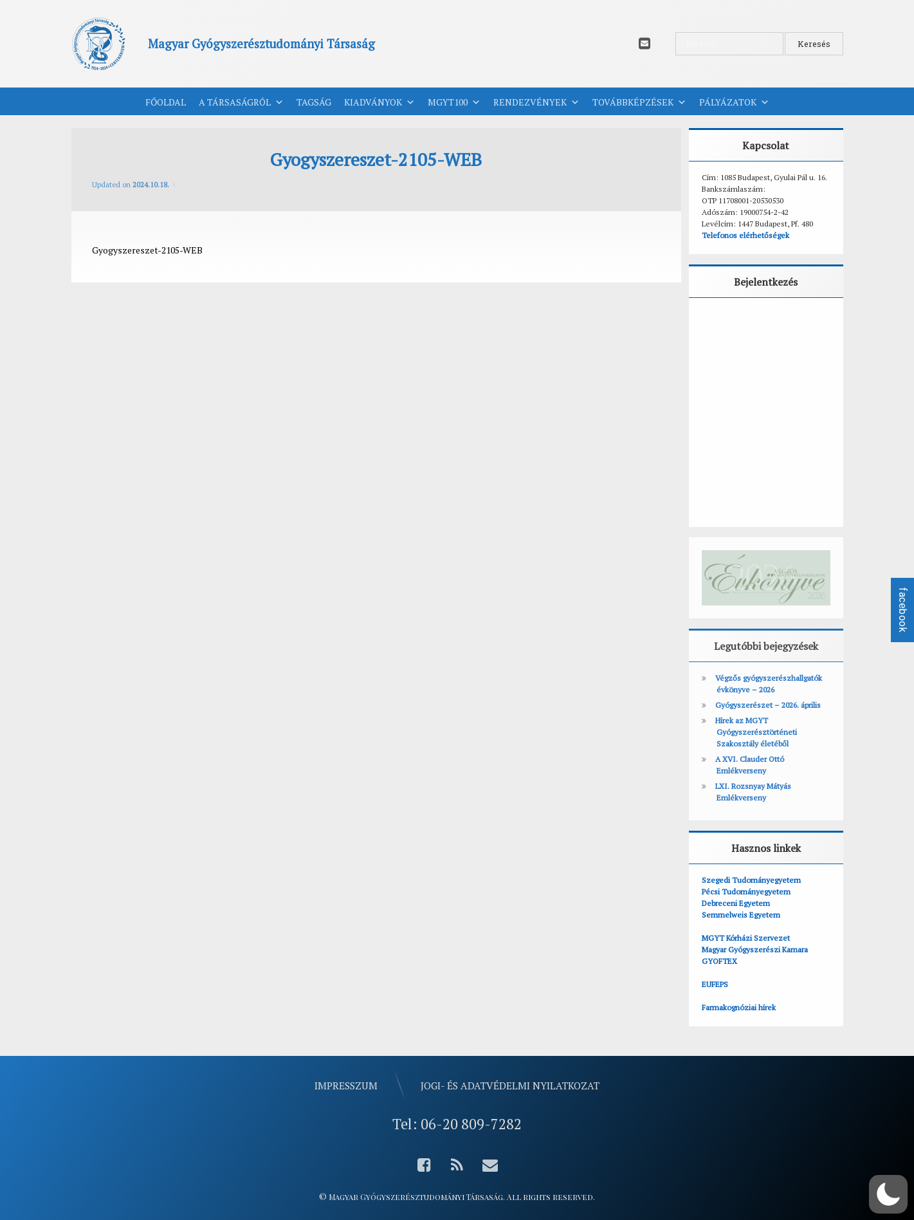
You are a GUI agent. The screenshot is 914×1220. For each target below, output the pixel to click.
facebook (903, 610)
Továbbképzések (639, 102)
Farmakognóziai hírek (739, 1007)
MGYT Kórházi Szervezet (746, 938)
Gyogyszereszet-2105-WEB (147, 250)
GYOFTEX (719, 961)
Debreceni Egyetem (736, 903)
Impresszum (346, 1084)
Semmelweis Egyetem (741, 915)
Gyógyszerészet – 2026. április (768, 705)
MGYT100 (454, 102)
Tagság (314, 102)
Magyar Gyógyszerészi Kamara (755, 949)
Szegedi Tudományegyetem (751, 880)
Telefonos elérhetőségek (745, 235)
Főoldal (165, 102)
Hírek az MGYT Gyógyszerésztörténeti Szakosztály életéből (756, 732)
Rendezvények (536, 102)
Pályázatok (734, 102)
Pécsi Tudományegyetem (746, 891)
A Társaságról (241, 102)
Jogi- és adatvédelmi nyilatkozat (510, 1084)
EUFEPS (715, 984)
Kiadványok (379, 102)
